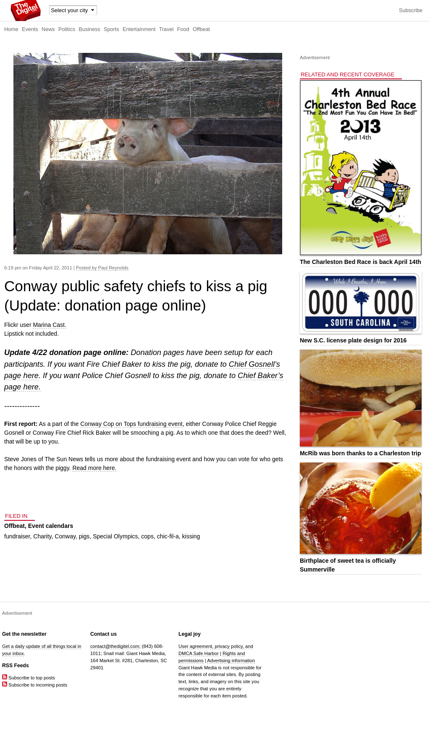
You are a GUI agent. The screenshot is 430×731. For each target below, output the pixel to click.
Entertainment (139, 29)
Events (30, 29)
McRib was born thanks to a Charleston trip (360, 453)
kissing (191, 536)
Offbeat (201, 29)
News (48, 29)
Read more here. (94, 468)
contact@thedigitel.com (114, 646)
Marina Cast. (49, 324)
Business (89, 29)
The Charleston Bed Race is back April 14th (360, 261)
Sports (111, 29)
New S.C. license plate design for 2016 (353, 340)
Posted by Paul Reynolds (102, 267)
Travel (166, 29)
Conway (65, 536)
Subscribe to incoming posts (34, 684)
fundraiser (17, 536)
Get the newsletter (24, 634)
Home (11, 29)
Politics (66, 29)
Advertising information (231, 660)
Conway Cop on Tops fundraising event (131, 423)
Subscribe (410, 10)
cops (147, 536)
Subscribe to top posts (28, 677)
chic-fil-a (168, 536)
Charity (42, 536)
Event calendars (50, 525)
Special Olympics (115, 536)
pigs (84, 536)
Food (183, 29)
